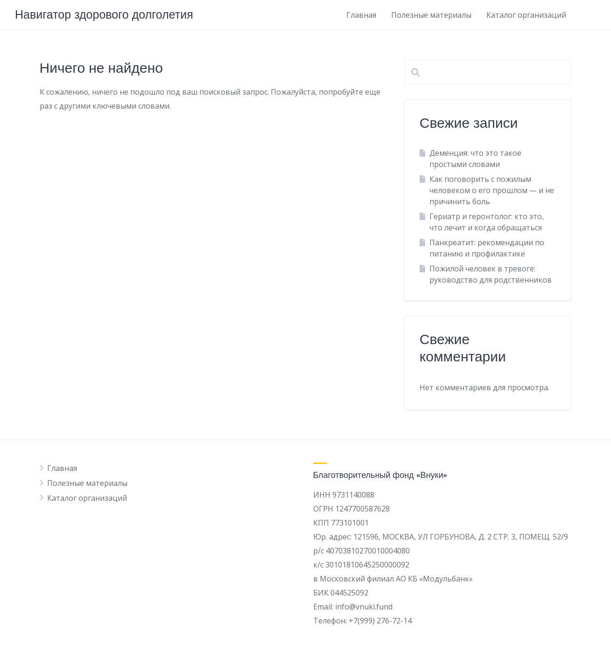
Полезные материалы (431, 15)
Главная (361, 15)
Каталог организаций (526, 15)
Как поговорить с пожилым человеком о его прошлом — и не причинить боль (491, 190)
